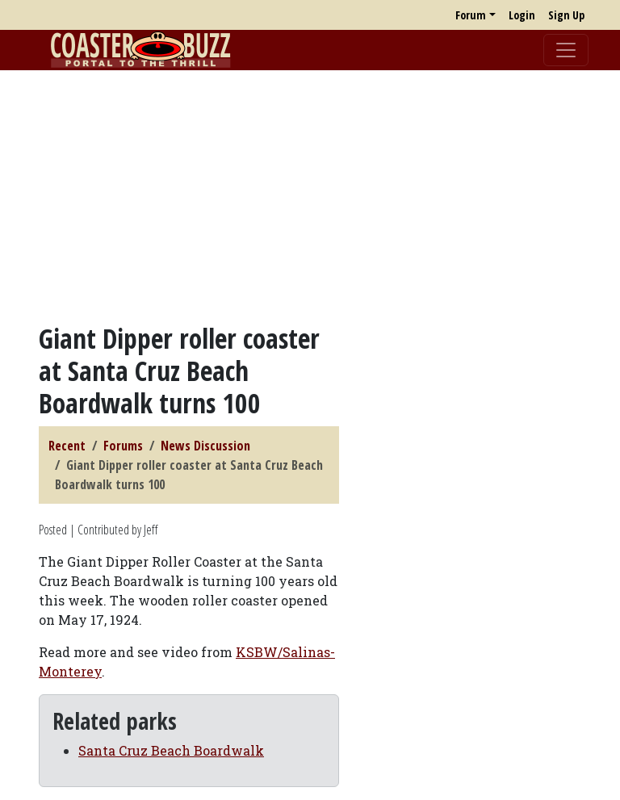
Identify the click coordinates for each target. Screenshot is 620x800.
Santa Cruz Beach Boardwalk (171, 750)
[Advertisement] (310, 196)
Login (522, 15)
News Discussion (205, 445)
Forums (123, 445)
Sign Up (566, 15)
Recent (67, 445)
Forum (470, 15)
